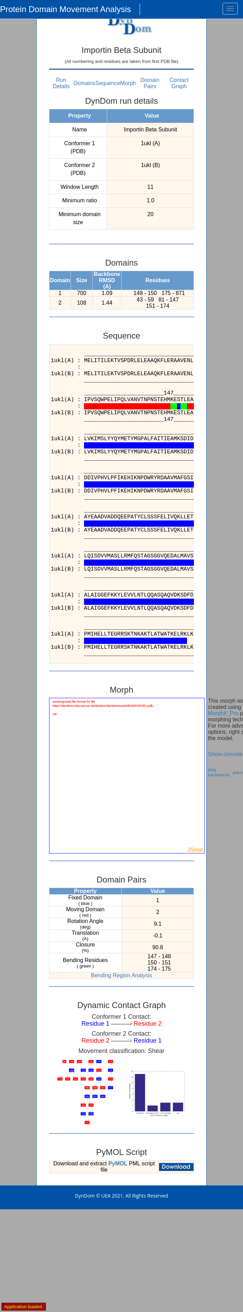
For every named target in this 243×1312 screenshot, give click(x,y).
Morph (128, 83)
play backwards (219, 772)
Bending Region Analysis (121, 975)
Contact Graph (178, 83)
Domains (84, 83)
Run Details (61, 83)
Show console (225, 754)
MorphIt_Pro (223, 713)
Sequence (107, 83)
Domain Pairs (149, 83)
